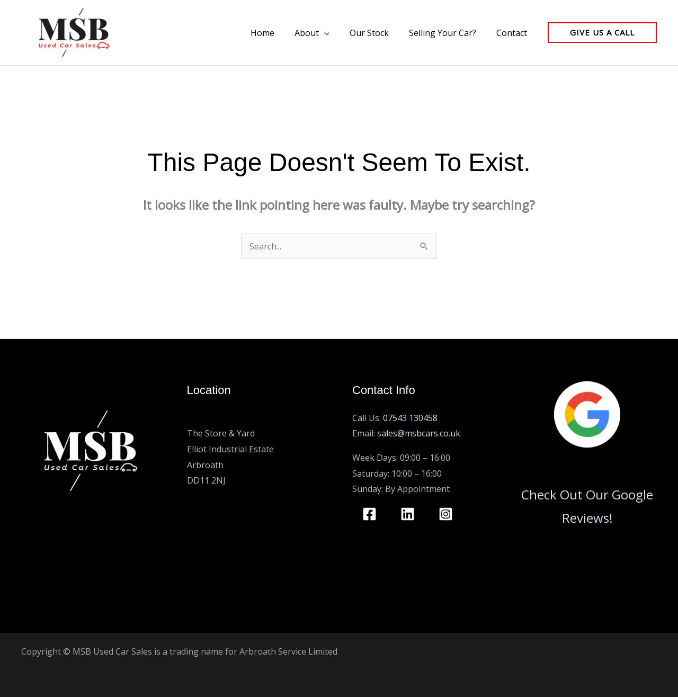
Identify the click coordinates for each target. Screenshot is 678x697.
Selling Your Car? (447, 33)
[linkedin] (409, 514)
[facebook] (371, 514)
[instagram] (447, 514)
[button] (602, 32)
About (318, 33)
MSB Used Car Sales (226, 418)
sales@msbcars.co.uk (418, 433)
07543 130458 (410, 418)
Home (277, 33)
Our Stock (377, 33)
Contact (513, 33)
